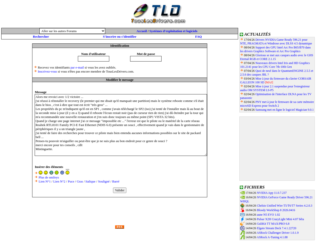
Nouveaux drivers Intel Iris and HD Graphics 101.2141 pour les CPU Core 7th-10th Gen (275, 65)
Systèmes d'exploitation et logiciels (173, 31)
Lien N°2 (59, 181)
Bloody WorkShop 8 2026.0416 (276, 210)
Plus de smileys (49, 177)
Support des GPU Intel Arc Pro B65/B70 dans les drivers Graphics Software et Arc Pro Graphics (275, 49)
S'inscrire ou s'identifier (119, 36)
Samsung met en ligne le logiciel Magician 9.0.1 (284, 109)
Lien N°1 (45, 181)
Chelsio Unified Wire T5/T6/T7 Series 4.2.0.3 (284, 205)
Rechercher (41, 36)
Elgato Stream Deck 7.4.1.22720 (276, 228)
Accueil (142, 31)
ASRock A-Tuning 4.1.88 (272, 237)
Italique (90, 181)
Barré (116, 181)
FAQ (198, 36)
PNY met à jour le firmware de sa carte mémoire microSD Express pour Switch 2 (277, 103)
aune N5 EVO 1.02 (268, 214)
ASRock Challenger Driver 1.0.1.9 (278, 232)
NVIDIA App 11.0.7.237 (272, 193)
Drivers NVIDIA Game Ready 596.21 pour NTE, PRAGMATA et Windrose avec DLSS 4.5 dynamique (276, 41)
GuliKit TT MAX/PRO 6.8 (273, 223)
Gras (80, 181)
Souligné (104, 181)
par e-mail (77, 67)
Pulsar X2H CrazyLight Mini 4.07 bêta (280, 219)
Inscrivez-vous (47, 71)
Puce (71, 181)
